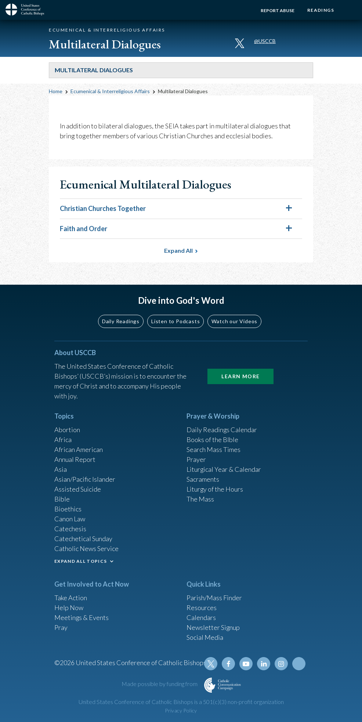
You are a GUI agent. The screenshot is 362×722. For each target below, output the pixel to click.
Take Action (70, 598)
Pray (61, 627)
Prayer (196, 459)
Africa (63, 439)
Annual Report (74, 459)
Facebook (228, 663)
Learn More (240, 376)
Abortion (67, 430)
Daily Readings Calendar (222, 430)
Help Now (68, 608)
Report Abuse (277, 10)
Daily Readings (121, 321)
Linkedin (263, 663)
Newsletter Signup (213, 627)
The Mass (200, 499)
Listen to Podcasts (175, 321)
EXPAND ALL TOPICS (80, 561)
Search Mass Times (213, 449)
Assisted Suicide (77, 489)
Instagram (281, 663)
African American (78, 449)
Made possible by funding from (160, 683)
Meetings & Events (81, 617)
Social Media (205, 637)
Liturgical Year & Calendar (224, 469)
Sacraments (203, 479)
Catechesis (70, 529)
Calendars (201, 617)
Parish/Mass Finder (214, 598)
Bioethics (68, 509)
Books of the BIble (212, 439)
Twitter (210, 663)
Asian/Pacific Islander (84, 479)
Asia (60, 469)
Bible (62, 499)
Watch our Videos (234, 321)
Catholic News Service (86, 548)
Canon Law (69, 519)
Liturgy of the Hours (215, 489)
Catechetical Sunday (83, 539)
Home (55, 91)
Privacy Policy (181, 710)
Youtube (246, 663)
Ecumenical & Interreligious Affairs (110, 91)
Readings (320, 10)
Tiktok (298, 663)
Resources (202, 608)
